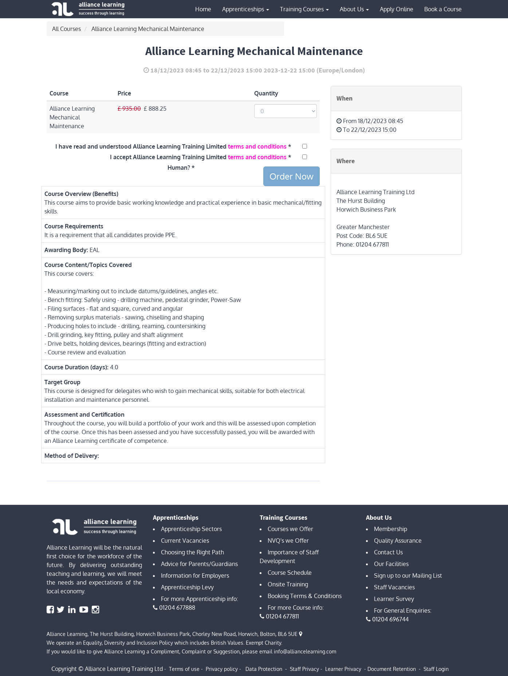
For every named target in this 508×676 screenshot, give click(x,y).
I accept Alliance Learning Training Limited (198, 157)
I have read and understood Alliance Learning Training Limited (171, 146)
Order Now (291, 176)
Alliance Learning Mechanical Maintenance (147, 28)
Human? (179, 167)
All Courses (66, 28)
